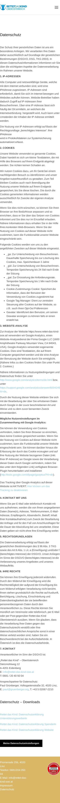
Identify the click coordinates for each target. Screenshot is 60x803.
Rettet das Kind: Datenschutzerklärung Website (27, 730)
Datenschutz (7, 789)
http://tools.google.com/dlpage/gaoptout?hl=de (27, 474)
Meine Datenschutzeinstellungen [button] (21, 743)
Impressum (6, 785)
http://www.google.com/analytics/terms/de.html (26, 380)
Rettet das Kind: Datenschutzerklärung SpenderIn (28, 724)
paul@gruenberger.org (16, 689)
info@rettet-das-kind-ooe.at (18, 672)
